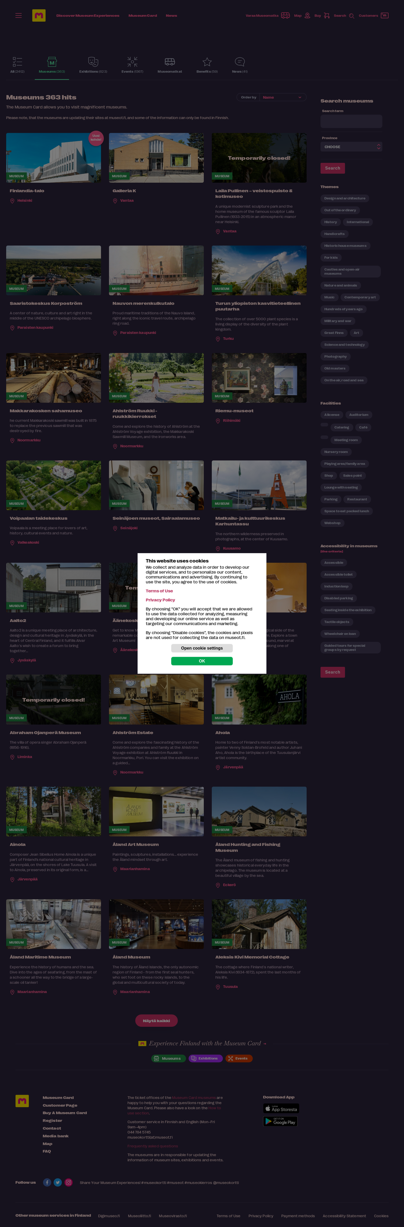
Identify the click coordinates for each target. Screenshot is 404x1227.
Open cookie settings (202, 648)
